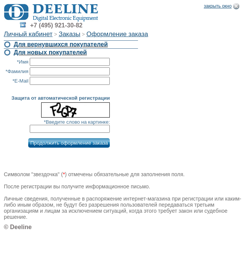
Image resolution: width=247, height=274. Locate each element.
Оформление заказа (117, 34)
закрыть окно (218, 6)
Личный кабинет (28, 34)
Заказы (69, 34)
